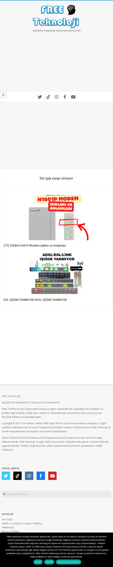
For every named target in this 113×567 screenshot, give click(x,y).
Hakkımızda (8, 527)
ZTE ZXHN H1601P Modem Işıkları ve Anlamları (34, 245)
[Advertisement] (56, 64)
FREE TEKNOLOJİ (11, 396)
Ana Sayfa (7, 519)
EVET (38, 562)
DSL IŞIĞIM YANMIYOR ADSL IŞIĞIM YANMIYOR (35, 299)
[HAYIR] (109, 549)
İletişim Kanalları (10, 531)
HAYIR (49, 562)
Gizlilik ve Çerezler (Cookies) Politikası (22, 523)
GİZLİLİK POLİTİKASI (68, 562)
